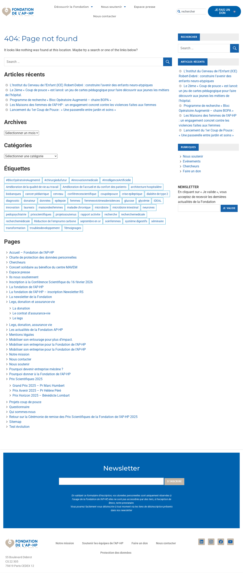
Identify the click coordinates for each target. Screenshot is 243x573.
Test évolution (19, 427)
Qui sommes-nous (22, 412)
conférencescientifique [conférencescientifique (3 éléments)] (82, 194)
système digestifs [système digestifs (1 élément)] (136, 221)
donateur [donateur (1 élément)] (29, 200)
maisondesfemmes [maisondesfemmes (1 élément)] (51, 207)
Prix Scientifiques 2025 (25, 379)
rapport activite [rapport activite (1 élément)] (90, 214)
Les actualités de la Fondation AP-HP (36, 330)
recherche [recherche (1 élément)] (110, 214)
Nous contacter (104, 16)
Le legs (18, 318)
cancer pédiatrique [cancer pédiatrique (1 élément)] (37, 194)
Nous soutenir (113, 6)
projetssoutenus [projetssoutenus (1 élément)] (66, 214)
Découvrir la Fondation (73, 6)
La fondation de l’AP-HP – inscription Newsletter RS (46, 292)
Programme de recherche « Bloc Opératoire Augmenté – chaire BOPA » (60, 100)
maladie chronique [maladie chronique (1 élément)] (79, 207)
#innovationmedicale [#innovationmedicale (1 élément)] (84, 180)
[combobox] (197, 11)
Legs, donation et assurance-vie (32, 302)
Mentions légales (21, 335)
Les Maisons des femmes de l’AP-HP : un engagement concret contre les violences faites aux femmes (83, 105)
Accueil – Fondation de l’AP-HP (31, 252)
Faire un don (192, 171)
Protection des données (115, 552)
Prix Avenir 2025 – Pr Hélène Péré (37, 390)
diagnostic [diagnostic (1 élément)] (12, 200)
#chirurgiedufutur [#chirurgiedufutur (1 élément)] (55, 180)
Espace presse (144, 7)
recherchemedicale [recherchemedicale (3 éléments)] (133, 214)
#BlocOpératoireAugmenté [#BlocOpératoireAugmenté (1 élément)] (23, 180)
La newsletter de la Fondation (30, 297)
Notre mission (19, 354)
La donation (21, 308)
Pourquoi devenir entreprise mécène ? (36, 369)
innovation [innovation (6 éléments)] (12, 207)
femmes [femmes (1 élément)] (75, 200)
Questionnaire (19, 407)
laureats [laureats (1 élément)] (29, 207)
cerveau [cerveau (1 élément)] (58, 194)
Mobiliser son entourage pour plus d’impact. (41, 340)
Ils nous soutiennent (23, 277)
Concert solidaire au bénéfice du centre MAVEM (43, 267)
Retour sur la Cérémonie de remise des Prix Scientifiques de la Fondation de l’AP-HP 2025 (73, 417)
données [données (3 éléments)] (45, 200)
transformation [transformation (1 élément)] (15, 228)
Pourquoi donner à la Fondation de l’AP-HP (40, 374)
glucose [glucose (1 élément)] (129, 200)
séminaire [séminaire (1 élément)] (157, 221)
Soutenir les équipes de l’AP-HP (102, 543)
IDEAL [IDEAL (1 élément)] (158, 200)
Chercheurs (17, 262)
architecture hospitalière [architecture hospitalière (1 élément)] (146, 187)
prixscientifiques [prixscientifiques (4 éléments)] (41, 214)
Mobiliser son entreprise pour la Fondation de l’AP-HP (47, 344)
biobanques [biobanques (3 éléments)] (13, 194)
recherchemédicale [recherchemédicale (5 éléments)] (18, 221)
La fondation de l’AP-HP (26, 287)
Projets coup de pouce (25, 402)
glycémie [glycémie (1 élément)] (143, 200)
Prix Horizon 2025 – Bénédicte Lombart (41, 395)
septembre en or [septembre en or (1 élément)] (90, 221)
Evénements (192, 161)
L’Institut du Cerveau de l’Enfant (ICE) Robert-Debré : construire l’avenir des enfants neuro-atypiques (81, 85)
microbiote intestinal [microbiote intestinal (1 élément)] (125, 207)
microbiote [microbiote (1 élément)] (101, 207)
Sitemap (15, 422)
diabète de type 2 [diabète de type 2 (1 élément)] (157, 194)
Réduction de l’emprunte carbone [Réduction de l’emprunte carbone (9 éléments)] (55, 221)
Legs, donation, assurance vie (30, 325)
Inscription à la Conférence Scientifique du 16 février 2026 (51, 282)
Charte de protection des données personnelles (43, 257)
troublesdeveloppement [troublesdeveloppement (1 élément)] (45, 228)
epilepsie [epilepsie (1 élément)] (60, 200)
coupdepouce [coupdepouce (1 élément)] (109, 194)
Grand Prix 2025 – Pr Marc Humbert (38, 386)
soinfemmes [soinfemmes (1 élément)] (113, 221)
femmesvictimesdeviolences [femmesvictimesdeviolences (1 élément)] (102, 200)
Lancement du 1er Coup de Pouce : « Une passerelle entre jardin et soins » (63, 110)
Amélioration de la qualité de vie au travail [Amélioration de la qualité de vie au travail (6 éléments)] (32, 187)
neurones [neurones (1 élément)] (149, 207)
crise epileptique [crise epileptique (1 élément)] (132, 194)
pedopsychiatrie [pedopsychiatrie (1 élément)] (16, 214)
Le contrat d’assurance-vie (31, 313)
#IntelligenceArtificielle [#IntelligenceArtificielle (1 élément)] (116, 180)
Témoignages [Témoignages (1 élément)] (72, 228)
